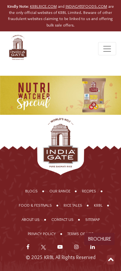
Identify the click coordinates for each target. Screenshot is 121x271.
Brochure (99, 239)
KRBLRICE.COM (43, 6)
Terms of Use (80, 233)
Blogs (31, 191)
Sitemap (92, 219)
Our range (59, 191)
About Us (31, 219)
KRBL (98, 205)
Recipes (89, 191)
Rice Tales (73, 205)
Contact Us (62, 219)
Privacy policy (42, 233)
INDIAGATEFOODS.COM (86, 6)
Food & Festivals (35, 205)
